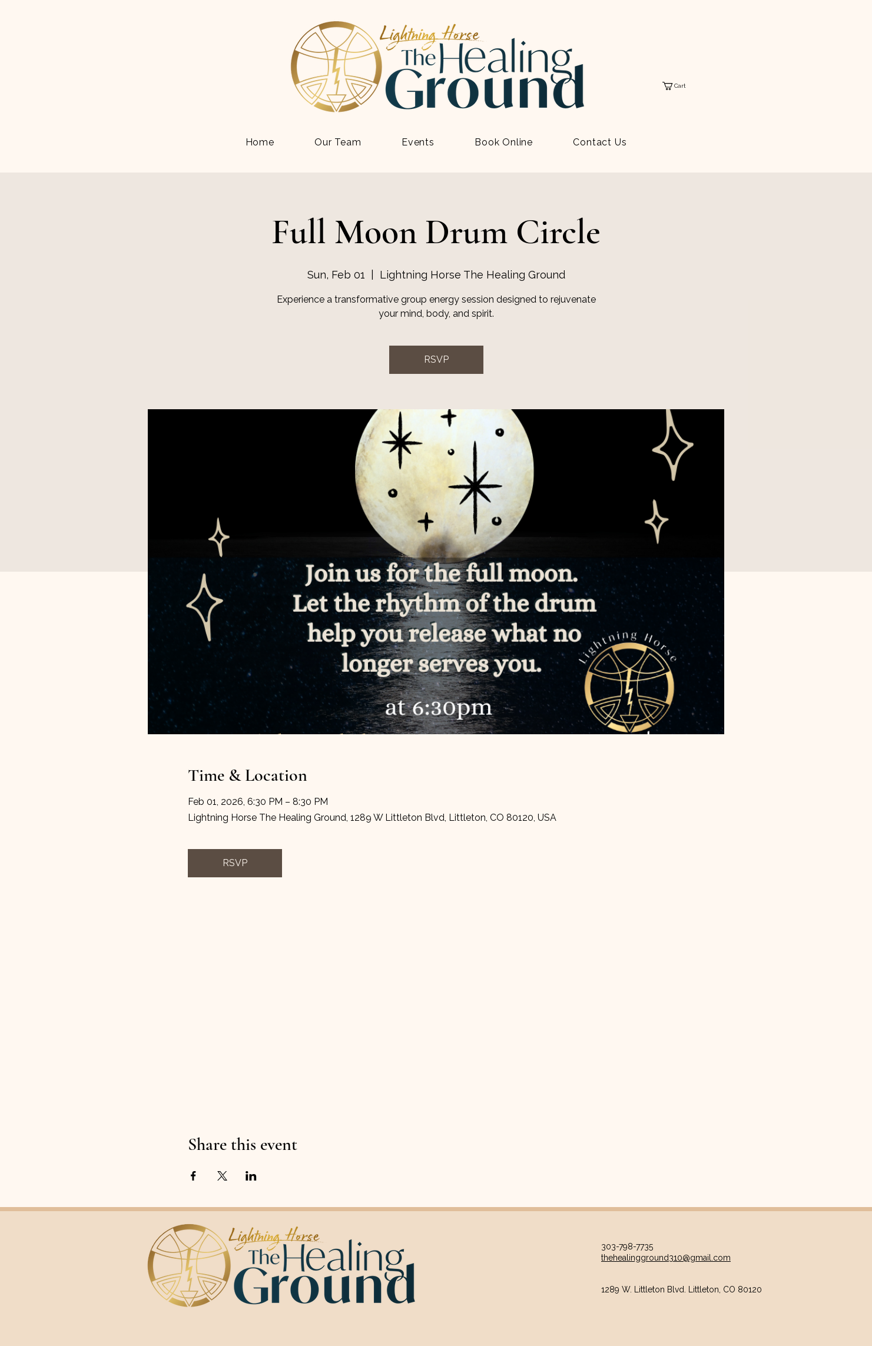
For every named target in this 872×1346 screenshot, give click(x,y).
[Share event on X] (222, 1176)
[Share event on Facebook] (193, 1176)
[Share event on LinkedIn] (251, 1176)
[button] (679, 86)
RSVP (436, 359)
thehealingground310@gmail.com (666, 1257)
